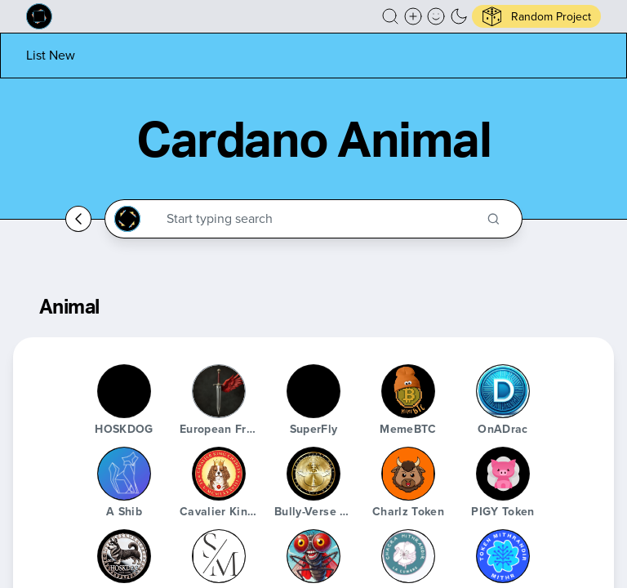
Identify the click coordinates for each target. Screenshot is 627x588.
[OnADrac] (503, 391)
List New (50, 55)
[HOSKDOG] (124, 391)
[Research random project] (536, 16)
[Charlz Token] (408, 474)
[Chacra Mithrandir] (408, 556)
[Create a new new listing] (413, 16)
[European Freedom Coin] (219, 391)
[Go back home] (78, 219)
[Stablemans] (219, 556)
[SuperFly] (313, 391)
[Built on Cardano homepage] (39, 16)
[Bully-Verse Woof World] (313, 474)
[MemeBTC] (408, 391)
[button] (390, 16)
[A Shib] (124, 474)
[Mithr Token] (503, 556)
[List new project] (50, 55)
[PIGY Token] (503, 474)
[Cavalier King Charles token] (219, 474)
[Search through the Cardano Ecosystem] (320, 219)
